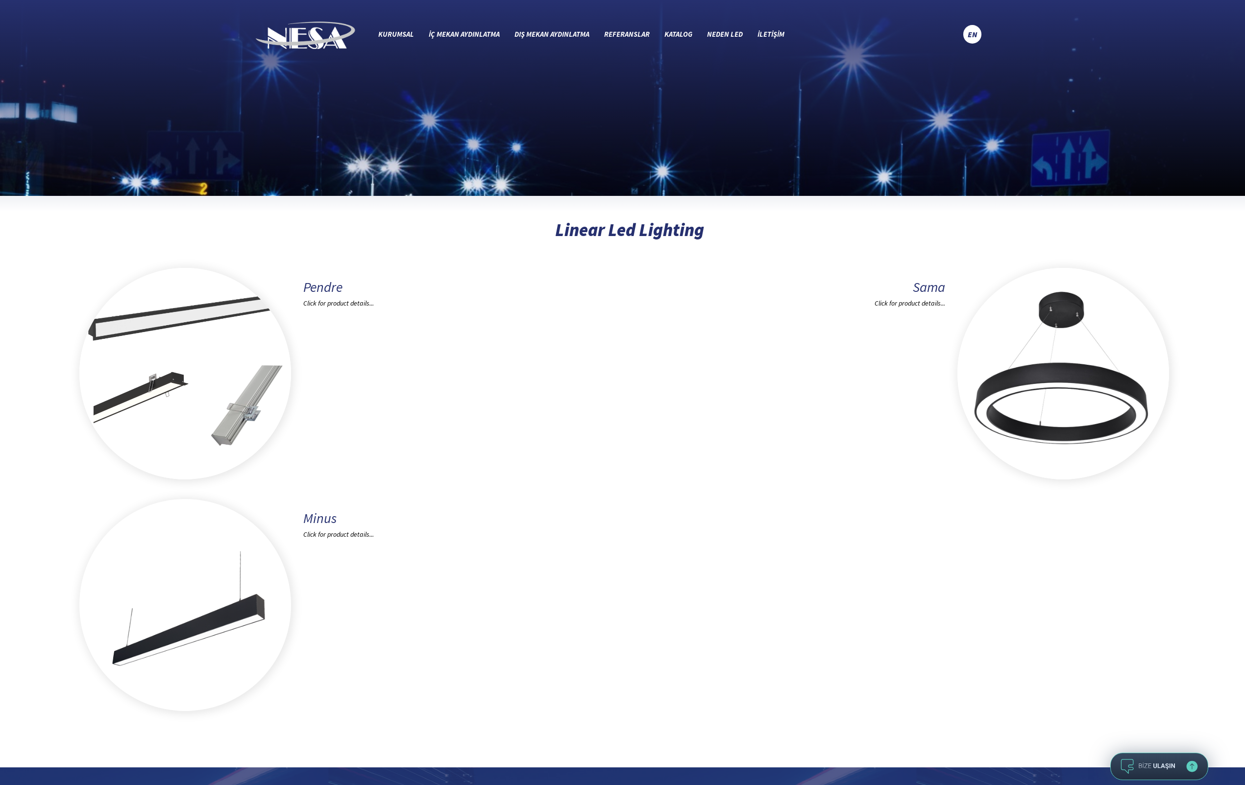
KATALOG (678, 34)
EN (972, 34)
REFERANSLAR (627, 34)
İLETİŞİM (770, 34)
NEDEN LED (725, 34)
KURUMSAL (396, 34)
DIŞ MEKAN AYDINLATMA (551, 34)
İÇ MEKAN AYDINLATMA (464, 34)
